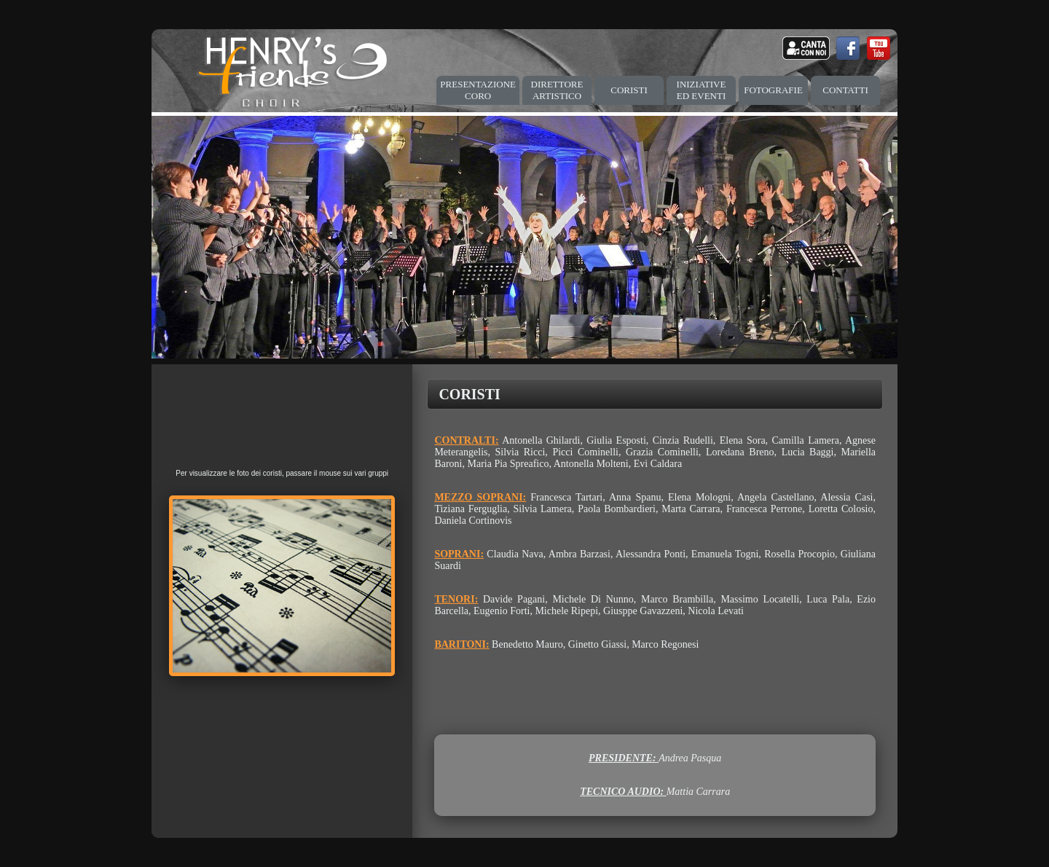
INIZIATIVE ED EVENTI (701, 90)
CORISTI (629, 90)
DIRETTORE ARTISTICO (557, 90)
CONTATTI (845, 90)
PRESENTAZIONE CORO (478, 90)
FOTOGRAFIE (773, 90)
